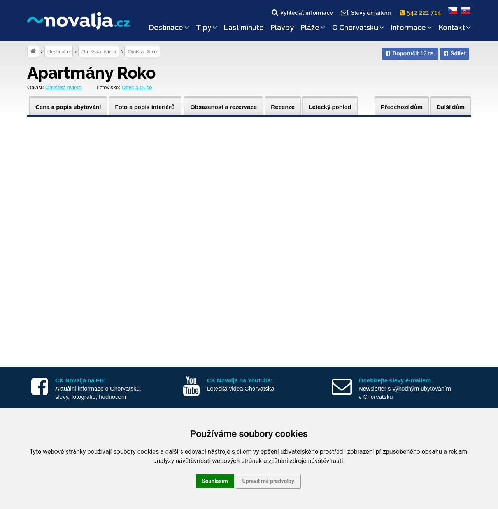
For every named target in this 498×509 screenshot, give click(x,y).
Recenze (283, 107)
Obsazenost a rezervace (223, 107)
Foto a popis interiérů (145, 107)
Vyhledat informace (301, 12)
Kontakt (455, 27)
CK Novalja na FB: (80, 380)
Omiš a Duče (142, 52)
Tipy (206, 27)
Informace (411, 27)
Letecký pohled (330, 107)
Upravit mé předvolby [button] (268, 481)
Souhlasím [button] (215, 481)
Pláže (313, 27)
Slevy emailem (365, 12)
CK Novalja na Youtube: (240, 380)
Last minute (244, 27)
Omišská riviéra (98, 52)
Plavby (282, 27)
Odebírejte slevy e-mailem (395, 380)
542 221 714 (422, 12)
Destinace (169, 27)
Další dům (451, 107)
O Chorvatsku (358, 27)
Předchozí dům (402, 107)
